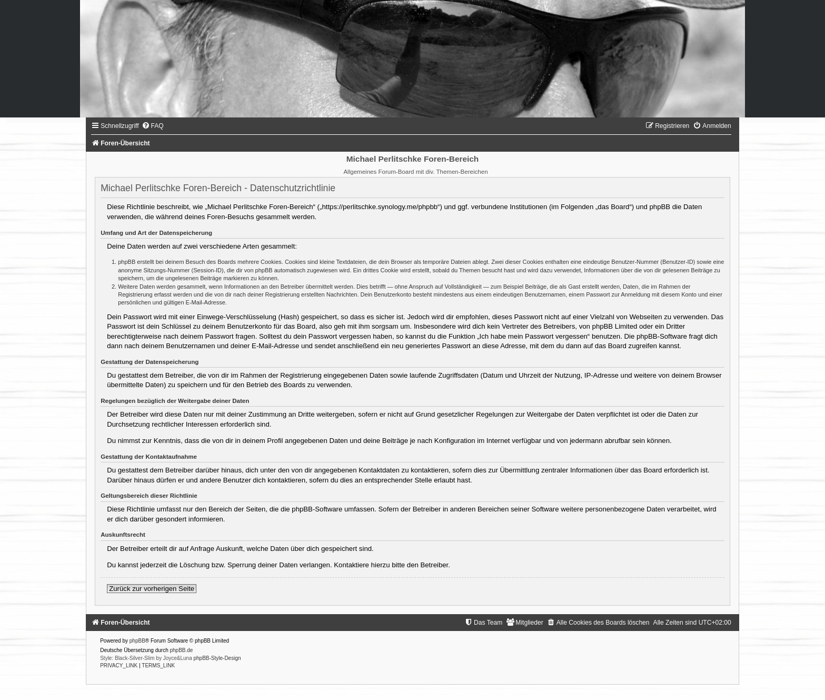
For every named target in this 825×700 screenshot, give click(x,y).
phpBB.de (181, 650)
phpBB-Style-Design (217, 658)
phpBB (137, 641)
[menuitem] (153, 126)
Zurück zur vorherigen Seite (151, 589)
